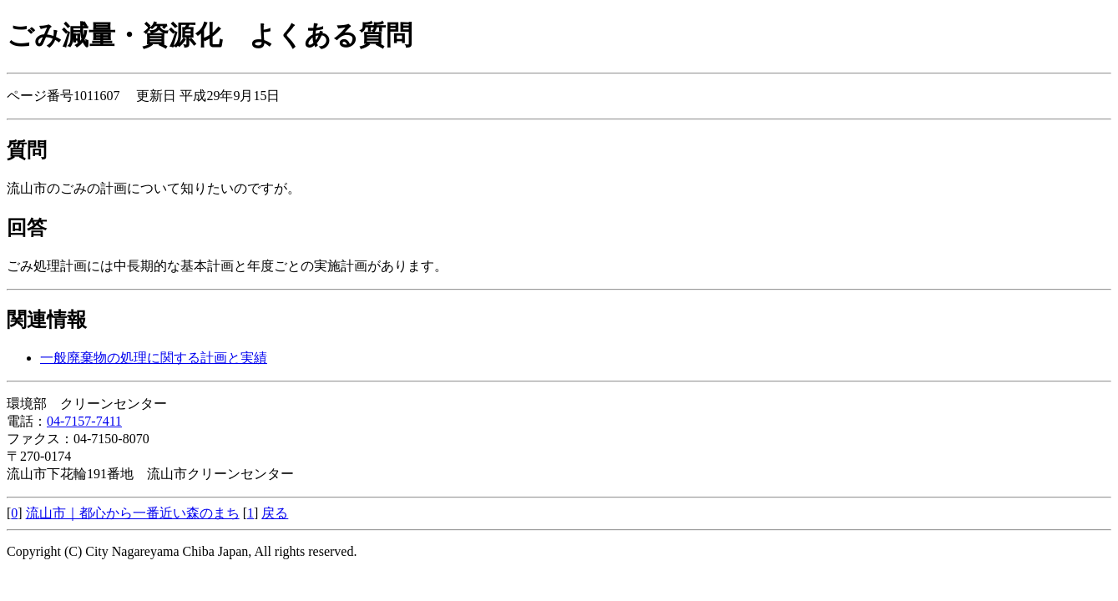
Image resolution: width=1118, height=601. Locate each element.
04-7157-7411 (84, 421)
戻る (274, 513)
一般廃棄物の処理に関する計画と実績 (153, 358)
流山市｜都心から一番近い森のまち (133, 513)
